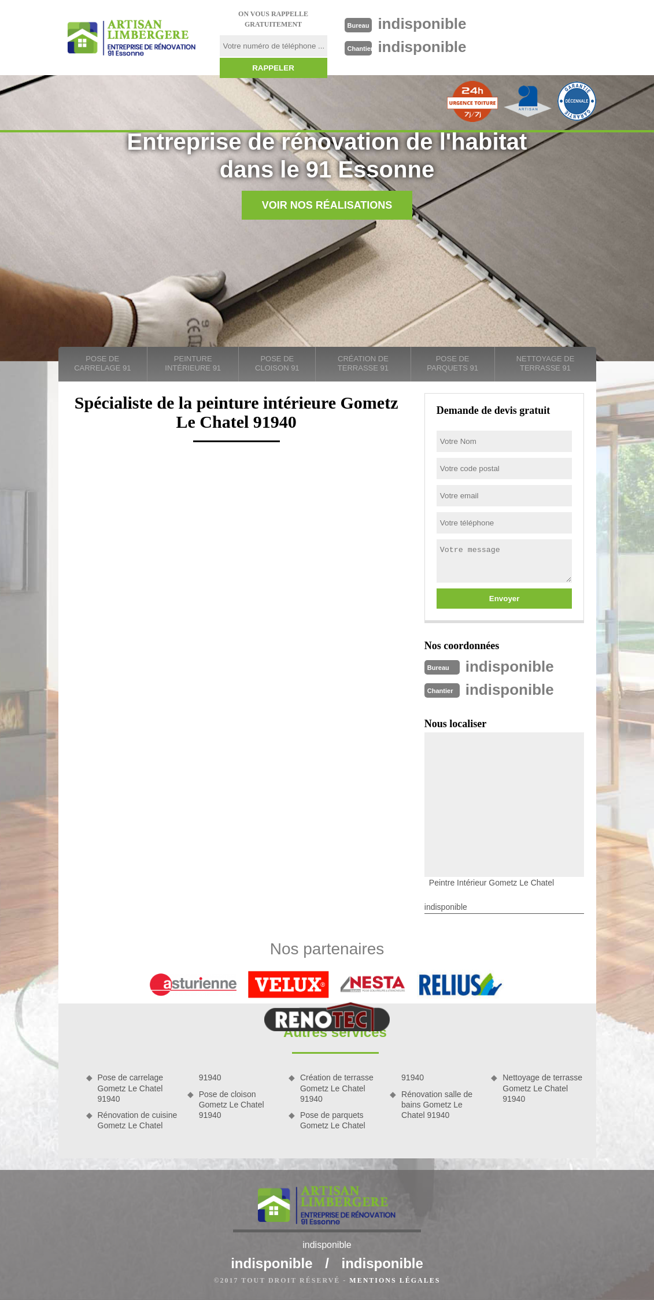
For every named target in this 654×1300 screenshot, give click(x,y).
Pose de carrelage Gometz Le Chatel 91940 (131, 1088)
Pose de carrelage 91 (102, 363)
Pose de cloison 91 (277, 363)
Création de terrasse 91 (363, 363)
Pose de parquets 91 (452, 363)
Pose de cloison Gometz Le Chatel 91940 (231, 1105)
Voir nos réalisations (327, 205)
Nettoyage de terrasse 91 (545, 363)
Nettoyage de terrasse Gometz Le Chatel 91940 (542, 1088)
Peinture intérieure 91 (193, 363)
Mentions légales (394, 1280)
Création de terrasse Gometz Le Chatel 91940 (337, 1088)
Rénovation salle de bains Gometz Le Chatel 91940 (436, 1105)
